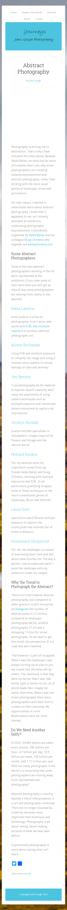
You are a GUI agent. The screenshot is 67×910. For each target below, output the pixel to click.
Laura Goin (20, 509)
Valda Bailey (36, 235)
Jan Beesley (21, 376)
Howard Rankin (24, 454)
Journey (27, 873)
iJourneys (33, 36)
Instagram (22, 609)
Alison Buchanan (25, 344)
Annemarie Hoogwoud (30, 541)
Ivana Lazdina (22, 308)
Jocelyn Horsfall (24, 422)
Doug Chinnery (34, 239)
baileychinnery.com (40, 244)
